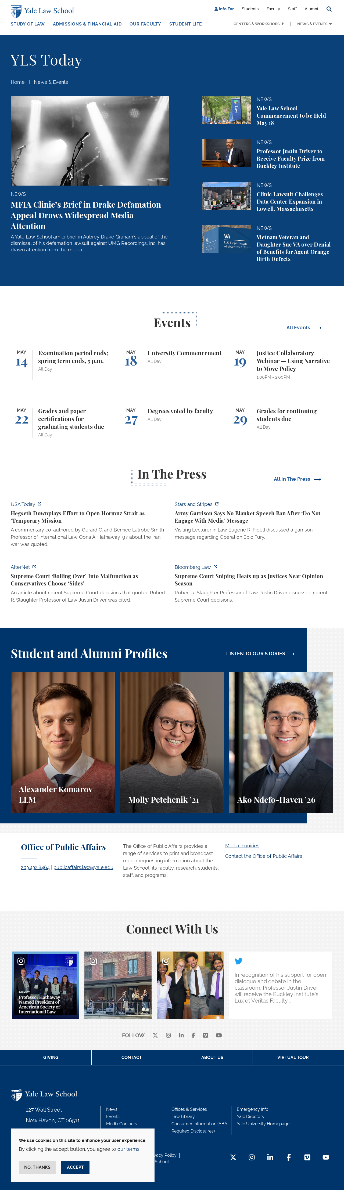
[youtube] (219, 1035)
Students (250, 8)
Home (18, 82)
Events (113, 1116)
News (111, 1109)
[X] (155, 1035)
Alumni (311, 8)
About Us (212, 1057)
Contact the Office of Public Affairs (263, 856)
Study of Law (28, 24)
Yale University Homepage (263, 1123)
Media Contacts (121, 1123)
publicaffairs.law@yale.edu (83, 867)
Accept (75, 1167)
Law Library (183, 1116)
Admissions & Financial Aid (87, 24)
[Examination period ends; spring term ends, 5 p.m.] (62, 365)
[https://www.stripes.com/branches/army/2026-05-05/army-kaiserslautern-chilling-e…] (254, 522)
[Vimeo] (205, 1035)
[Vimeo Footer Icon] (307, 1158)
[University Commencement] (172, 365)
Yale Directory (250, 1116)
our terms (128, 1149)
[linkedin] (181, 1035)
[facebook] (193, 1035)
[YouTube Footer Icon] (325, 1158)
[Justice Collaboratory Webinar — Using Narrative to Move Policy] (281, 365)
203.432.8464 (35, 867)
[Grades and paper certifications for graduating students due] (62, 423)
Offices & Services (189, 1109)
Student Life (185, 24)
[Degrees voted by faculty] (172, 423)
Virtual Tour (293, 1057)
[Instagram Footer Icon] (251, 1158)
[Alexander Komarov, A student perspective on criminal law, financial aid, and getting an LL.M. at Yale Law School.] (63, 742)
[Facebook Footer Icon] (288, 1158)
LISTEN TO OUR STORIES (255, 653)
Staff (292, 8)
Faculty (273, 8)
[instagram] (168, 1035)
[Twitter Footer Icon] (233, 1158)
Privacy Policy (163, 1155)
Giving (51, 1057)
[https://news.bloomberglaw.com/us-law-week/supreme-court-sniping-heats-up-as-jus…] (254, 585)
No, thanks (37, 1167)
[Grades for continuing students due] (281, 423)
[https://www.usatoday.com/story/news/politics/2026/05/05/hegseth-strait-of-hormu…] (90, 526)
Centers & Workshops (257, 24)
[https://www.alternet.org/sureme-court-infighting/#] (90, 585)
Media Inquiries (242, 845)
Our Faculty (145, 24)
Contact (131, 1057)
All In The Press (292, 479)
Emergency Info (252, 1109)
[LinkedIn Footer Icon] (270, 1158)
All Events (298, 327)
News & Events (312, 24)
